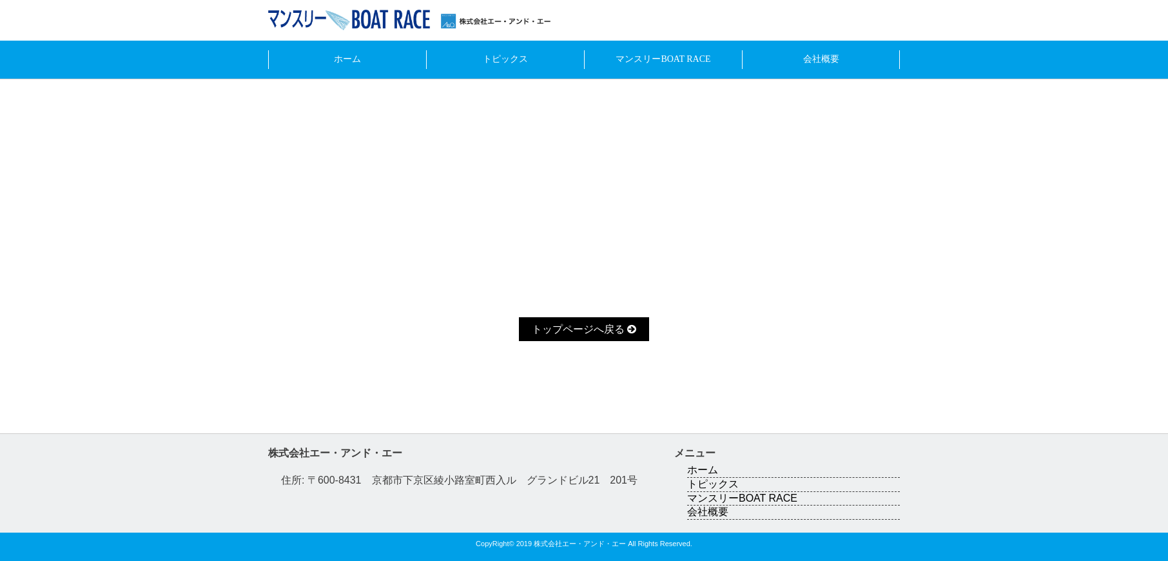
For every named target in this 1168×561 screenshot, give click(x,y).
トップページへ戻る (584, 329)
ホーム (347, 59)
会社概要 (821, 59)
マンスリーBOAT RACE (663, 59)
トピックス (505, 59)
